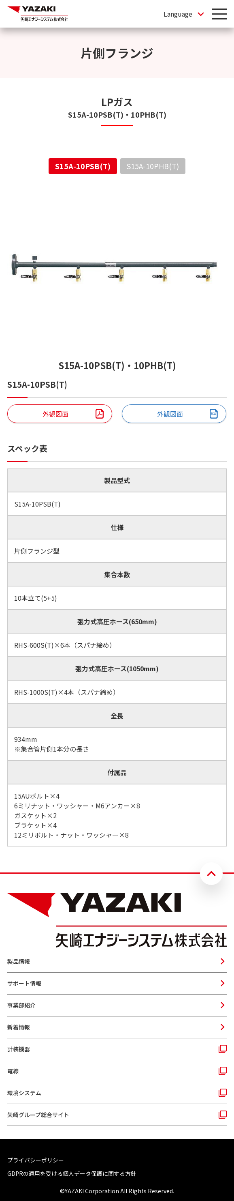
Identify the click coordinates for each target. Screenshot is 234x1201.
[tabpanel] (117, 517)
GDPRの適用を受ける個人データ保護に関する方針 (71, 1173)
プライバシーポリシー (35, 1160)
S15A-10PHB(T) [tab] (153, 166)
